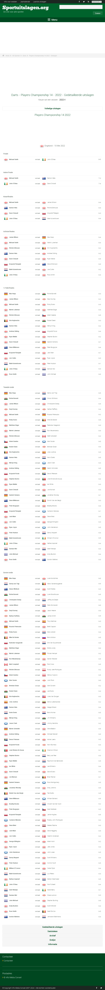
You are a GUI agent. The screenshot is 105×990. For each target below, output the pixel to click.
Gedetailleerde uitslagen (52, 927)
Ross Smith (51, 275)
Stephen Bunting (52, 900)
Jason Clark (51, 463)
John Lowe (50, 852)
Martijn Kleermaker (53, 879)
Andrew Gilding (52, 253)
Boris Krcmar (51, 712)
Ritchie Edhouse (52, 208)
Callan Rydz (51, 868)
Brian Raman (51, 777)
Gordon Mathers (52, 559)
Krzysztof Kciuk (52, 331)
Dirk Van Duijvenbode (54, 643)
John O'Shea (51, 159)
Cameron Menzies (53, 511)
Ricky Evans (51, 304)
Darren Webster (52, 659)
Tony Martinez (51, 621)
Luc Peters (50, 874)
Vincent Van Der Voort (54, 804)
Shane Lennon (52, 895)
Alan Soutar (51, 441)
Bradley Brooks (52, 506)
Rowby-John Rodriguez (55, 820)
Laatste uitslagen (39, 1)
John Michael (51, 374)
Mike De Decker (52, 420)
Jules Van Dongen (53, 696)
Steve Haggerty (52, 831)
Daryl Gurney (51, 299)
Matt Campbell (52, 436)
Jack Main (50, 353)
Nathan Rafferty (52, 409)
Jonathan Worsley (53, 495)
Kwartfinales (8, 196)
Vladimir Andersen (53, 836)
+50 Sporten (16, 56)
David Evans (51, 772)
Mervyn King (51, 326)
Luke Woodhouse (53, 594)
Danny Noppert (52, 533)
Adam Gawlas (51, 315)
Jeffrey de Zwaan (52, 600)
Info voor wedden (10, 1)
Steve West (50, 516)
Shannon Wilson (52, 750)
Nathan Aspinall (52, 543)
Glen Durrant (51, 686)
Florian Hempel (52, 653)
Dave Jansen (51, 632)
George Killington (52, 522)
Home (7, 56)
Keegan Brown (51, 707)
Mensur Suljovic (52, 675)
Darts (24, 56)
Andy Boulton (51, 554)
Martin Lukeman (52, 242)
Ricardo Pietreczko (53, 414)
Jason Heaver (51, 610)
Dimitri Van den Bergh (54, 500)
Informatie (52, 944)
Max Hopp (50, 237)
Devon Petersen (52, 473)
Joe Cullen (50, 269)
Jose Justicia (51, 452)
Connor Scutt (51, 863)
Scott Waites (51, 589)
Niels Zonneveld (52, 605)
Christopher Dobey (53, 404)
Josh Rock (50, 680)
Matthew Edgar (52, 310)
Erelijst (52, 940)
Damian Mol (51, 369)
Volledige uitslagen (53, 108)
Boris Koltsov (51, 637)
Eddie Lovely (51, 648)
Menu (52, 19)
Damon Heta (51, 178)
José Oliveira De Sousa (54, 479)
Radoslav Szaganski (53, 425)
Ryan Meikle (51, 259)
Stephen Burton (52, 337)
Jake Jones (51, 847)
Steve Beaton (51, 729)
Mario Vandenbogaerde (54, 584)
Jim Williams (51, 718)
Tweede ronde (8, 387)
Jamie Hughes (52, 814)
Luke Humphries (52, 578)
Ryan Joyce (51, 358)
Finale (5, 154)
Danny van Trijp (52, 393)
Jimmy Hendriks (52, 723)
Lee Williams (51, 766)
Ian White (50, 484)
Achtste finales (9, 231)
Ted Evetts (50, 793)
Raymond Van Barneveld (55, 761)
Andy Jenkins (51, 788)
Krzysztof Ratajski (53, 213)
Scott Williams (52, 857)
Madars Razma (52, 825)
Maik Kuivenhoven (53, 218)
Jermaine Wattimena (54, 917)
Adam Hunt (50, 841)
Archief (53, 935)
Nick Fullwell (51, 884)
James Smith (51, 616)
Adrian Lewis (51, 739)
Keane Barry (51, 890)
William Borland (52, 798)
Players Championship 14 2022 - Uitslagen (43, 56)
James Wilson (51, 202)
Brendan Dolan (52, 447)
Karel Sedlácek (51, 809)
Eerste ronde (8, 572)
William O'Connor (52, 538)
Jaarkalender (25, 1)
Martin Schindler (52, 468)
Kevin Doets (51, 457)
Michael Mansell (52, 734)
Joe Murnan (51, 490)
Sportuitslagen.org (11, 7)
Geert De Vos (51, 911)
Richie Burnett (51, 293)
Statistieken (52, 931)
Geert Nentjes (51, 549)
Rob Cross (50, 664)
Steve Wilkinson (52, 264)
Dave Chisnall (51, 183)
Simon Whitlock (52, 398)
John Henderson (52, 527)
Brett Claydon (51, 626)
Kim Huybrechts (52, 248)
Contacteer (8, 960)
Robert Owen (51, 320)
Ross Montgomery (53, 782)
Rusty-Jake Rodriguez (54, 669)
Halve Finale (8, 172)
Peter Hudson (51, 363)
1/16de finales (8, 288)
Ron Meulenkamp (53, 430)
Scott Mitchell (51, 906)
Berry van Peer (51, 755)
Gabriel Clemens (52, 342)
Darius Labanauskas (53, 702)
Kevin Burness (51, 745)
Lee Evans (50, 691)
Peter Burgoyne (52, 347)
